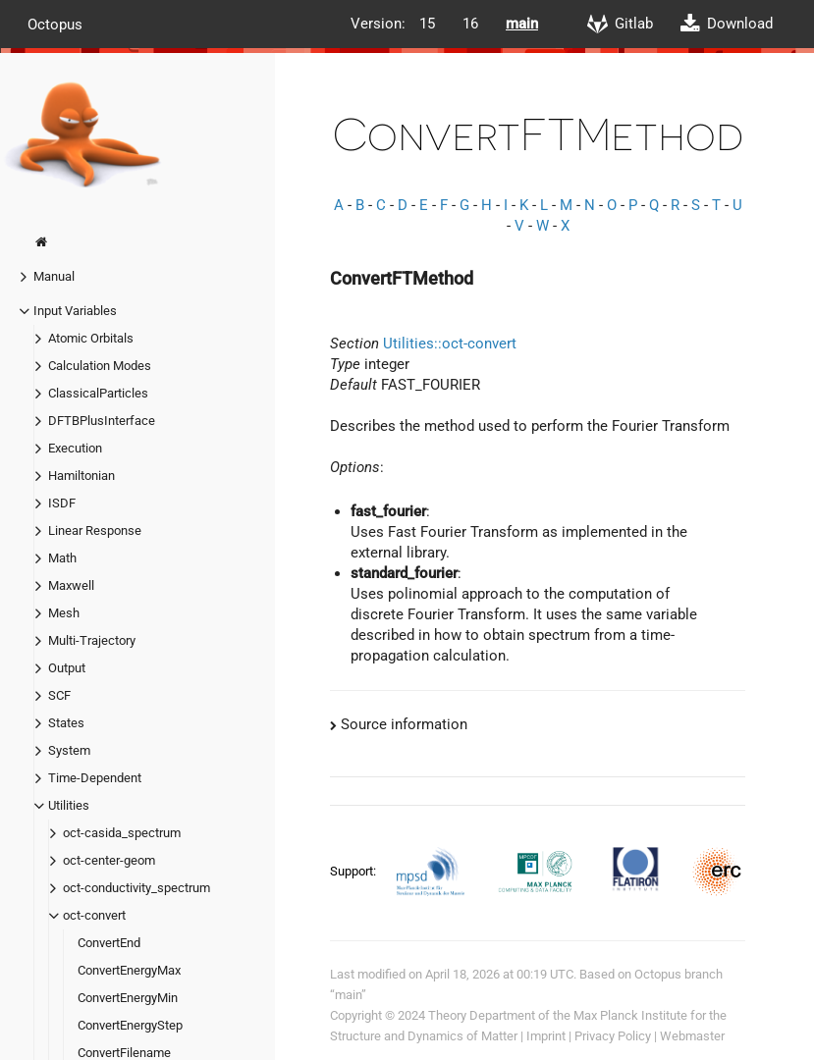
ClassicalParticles (98, 393)
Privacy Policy (612, 1036)
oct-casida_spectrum (122, 832)
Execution (75, 448)
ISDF (62, 503)
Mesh (64, 613)
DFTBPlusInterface (101, 420)
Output (66, 668)
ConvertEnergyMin (128, 997)
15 (427, 23)
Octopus (54, 23)
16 (470, 23)
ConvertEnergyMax (129, 970)
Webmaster (692, 1036)
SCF (59, 695)
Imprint (546, 1036)
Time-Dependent (94, 777)
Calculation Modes (99, 365)
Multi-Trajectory (92, 640)
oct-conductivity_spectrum (136, 887)
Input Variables (75, 310)
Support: (354, 870)
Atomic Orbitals (91, 338)
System (69, 750)
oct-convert (94, 915)
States (66, 723)
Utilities (68, 805)
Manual (54, 276)
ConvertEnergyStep (130, 1025)
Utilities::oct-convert (449, 343)
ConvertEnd (109, 942)
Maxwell (71, 585)
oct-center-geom (109, 860)
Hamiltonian (81, 475)
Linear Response (94, 530)
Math (62, 558)
